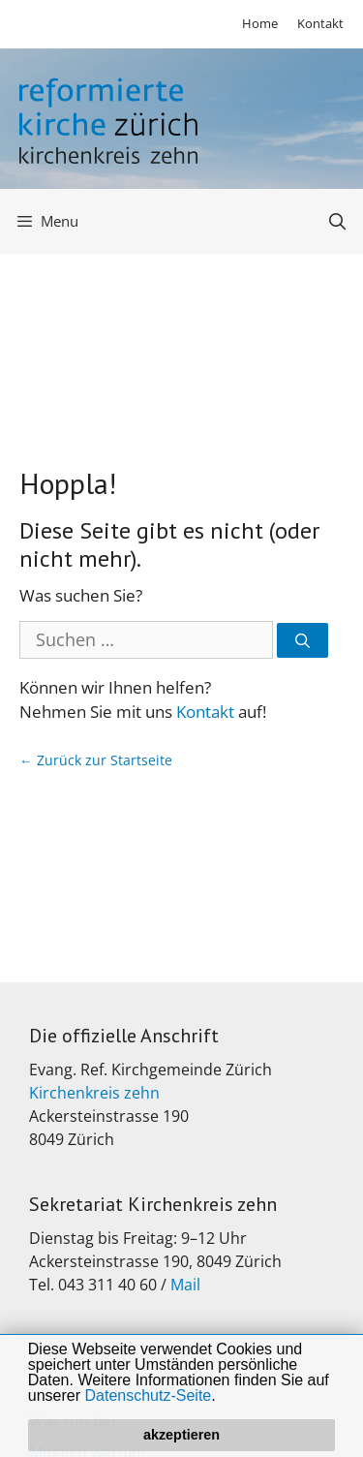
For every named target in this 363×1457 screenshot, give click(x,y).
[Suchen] (302, 641)
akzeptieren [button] (181, 1434)
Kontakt (320, 23)
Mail (185, 1284)
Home (260, 23)
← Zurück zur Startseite (95, 760)
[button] (223, 1397)
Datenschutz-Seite (148, 1395)
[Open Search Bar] (337, 221)
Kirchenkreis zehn (94, 1092)
